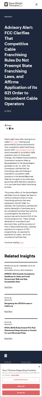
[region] (21, 380)
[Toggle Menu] (37, 4)
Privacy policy (26, 362)
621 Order (14, 142)
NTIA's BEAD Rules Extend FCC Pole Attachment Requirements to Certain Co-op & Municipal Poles (20, 330)
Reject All (21, 386)
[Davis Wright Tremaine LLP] (13, 4)
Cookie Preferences (21, 380)
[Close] (39, 366)
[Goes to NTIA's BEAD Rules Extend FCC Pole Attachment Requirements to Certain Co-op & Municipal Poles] (8, 338)
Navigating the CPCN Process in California (18, 304)
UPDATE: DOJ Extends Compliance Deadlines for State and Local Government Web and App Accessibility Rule (19, 278)
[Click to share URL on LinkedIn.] (12, 129)
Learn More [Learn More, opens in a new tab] (15, 375)
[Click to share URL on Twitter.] (7, 129)
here (21, 242)
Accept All (21, 393)
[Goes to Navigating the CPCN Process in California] (8, 311)
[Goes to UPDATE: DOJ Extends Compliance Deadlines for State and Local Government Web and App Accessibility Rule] (8, 287)
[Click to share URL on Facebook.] (10, 129)
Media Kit (7, 362)
